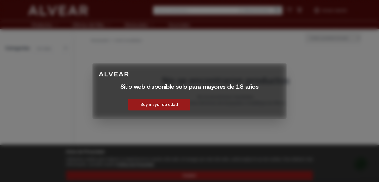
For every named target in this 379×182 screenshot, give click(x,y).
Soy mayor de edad (159, 104)
